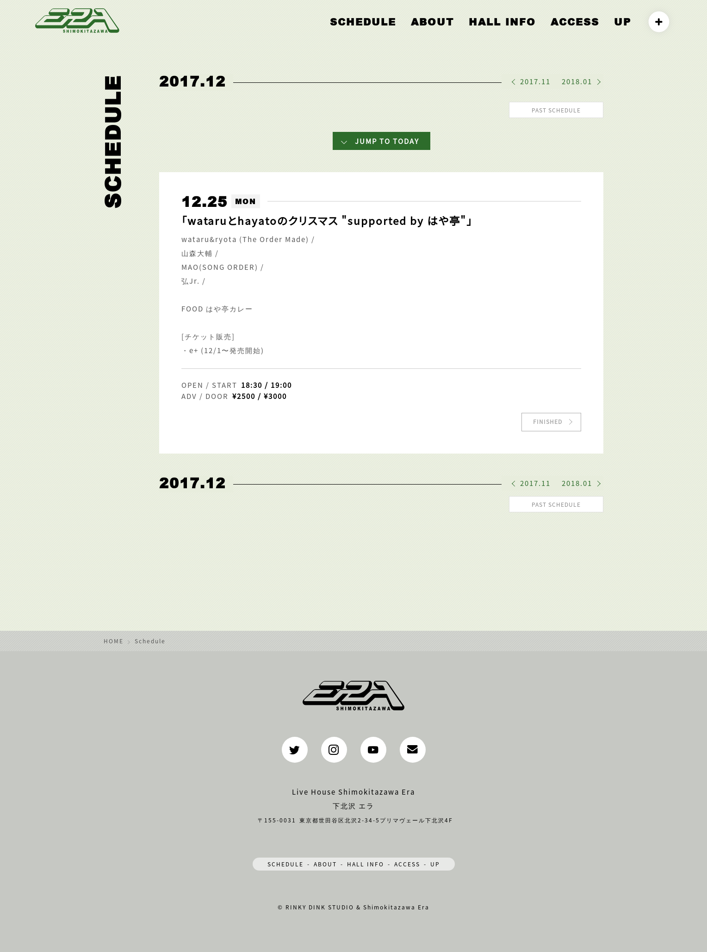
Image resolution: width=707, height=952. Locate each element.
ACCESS (584, 31)
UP (624, 31)
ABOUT (469, 31)
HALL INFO (525, 31)
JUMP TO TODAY (387, 139)
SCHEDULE (285, 861)
